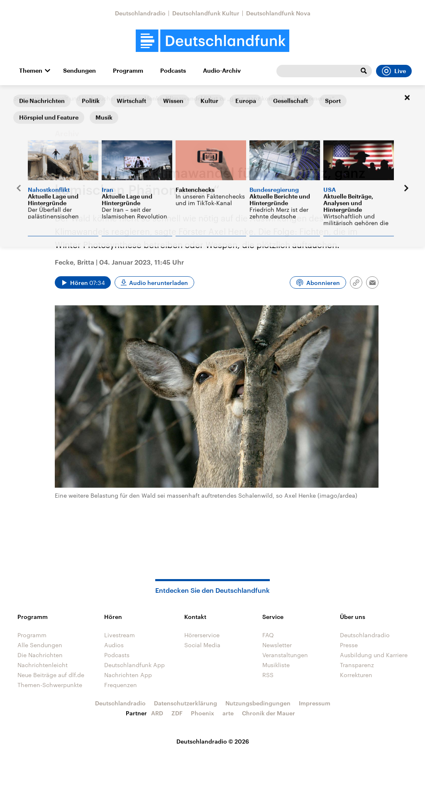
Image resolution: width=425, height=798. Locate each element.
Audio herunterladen (158, 282)
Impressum (314, 703)
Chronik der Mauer (268, 713)
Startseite (26, 98)
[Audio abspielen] (83, 282)
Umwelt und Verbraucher (81, 98)
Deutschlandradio (140, 13)
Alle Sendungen (39, 644)
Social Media (202, 644)
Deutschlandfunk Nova (278, 13)
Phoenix (202, 713)
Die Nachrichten (40, 654)
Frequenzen (120, 684)
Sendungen (79, 71)
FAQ (268, 634)
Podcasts (173, 71)
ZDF (177, 713)
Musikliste (276, 664)
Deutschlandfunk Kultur (205, 13)
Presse (349, 644)
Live (394, 71)
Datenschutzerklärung (185, 703)
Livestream (119, 634)
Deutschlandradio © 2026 (212, 741)
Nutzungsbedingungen (258, 703)
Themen (30, 71)
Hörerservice (202, 634)
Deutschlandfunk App (134, 664)
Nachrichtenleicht (42, 664)
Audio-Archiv (222, 71)
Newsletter (277, 644)
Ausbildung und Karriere (374, 654)
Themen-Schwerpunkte (49, 684)
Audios (114, 644)
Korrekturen (356, 674)
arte (228, 713)
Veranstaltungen (285, 654)
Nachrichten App (128, 674)
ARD (157, 713)
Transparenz (357, 664)
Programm (128, 71)
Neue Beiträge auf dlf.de (50, 674)
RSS (268, 674)
